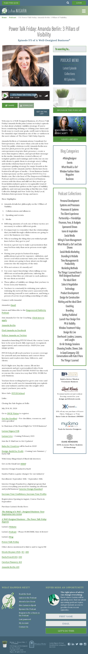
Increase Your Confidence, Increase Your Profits (24, 494)
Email (13, 305)
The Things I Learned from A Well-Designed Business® (69, 274)
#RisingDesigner (70, 158)
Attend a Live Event (27, 601)
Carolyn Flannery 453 (12, 562)
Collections (70, 73)
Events (69, 162)
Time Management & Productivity (69, 262)
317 (22, 552)
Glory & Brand (15, 648)
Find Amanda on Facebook (14, 330)
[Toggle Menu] (83, 11)
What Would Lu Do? (70, 166)
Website (12, 527)
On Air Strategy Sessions (70, 343)
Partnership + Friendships (70, 218)
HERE (23, 464)
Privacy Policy (21, 642)
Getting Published (69, 314)
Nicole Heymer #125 (11, 552)
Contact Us (23, 627)
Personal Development (69, 200)
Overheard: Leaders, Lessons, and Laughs (69, 338)
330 (20, 557)
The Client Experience (70, 213)
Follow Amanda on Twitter (14, 335)
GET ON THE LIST (42, 113)
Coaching (70, 305)
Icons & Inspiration (70, 231)
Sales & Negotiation (70, 284)
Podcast (12, 17)
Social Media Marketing (69, 251)
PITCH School (18, 393)
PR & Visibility (69, 323)
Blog (11, 537)
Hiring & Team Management (69, 239)
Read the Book (25, 594)
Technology (69, 288)
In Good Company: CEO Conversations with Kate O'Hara (70, 354)
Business (70, 178)
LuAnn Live (7, 436)
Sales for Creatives (10, 446)
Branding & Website (69, 256)
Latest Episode (70, 67)
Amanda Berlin (9, 325)
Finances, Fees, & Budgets (70, 222)
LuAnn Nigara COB (10, 431)
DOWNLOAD (28, 105)
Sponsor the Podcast (69, 110)
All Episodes (69, 79)
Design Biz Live (69, 332)
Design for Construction (70, 297)
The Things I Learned (69, 360)
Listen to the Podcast (28, 598)
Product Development (70, 292)
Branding (70, 310)
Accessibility (14, 643)
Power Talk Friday (10, 542)
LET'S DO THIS (66, 630)
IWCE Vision (13, 413)
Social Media (69, 235)
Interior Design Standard (31, 489)
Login (79, 3)
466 (27, 552)
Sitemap (12, 642)
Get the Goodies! (9, 418)
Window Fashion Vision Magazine (69, 173)
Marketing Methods (70, 267)
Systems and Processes (70, 205)
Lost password (25, 619)
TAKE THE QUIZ (11, 3)
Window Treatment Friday (69, 327)
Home (4, 17)
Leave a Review (69, 139)
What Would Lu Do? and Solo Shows (70, 245)
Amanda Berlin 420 (10, 567)
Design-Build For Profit (12, 451)
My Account (24, 623)
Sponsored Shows (69, 226)
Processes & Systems (70, 209)
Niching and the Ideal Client (69, 301)
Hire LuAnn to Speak (27, 605)
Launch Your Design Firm (69, 319)
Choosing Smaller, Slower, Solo (69, 348)
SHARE (11, 105)
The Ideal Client (69, 279)
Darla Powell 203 (10, 557)
